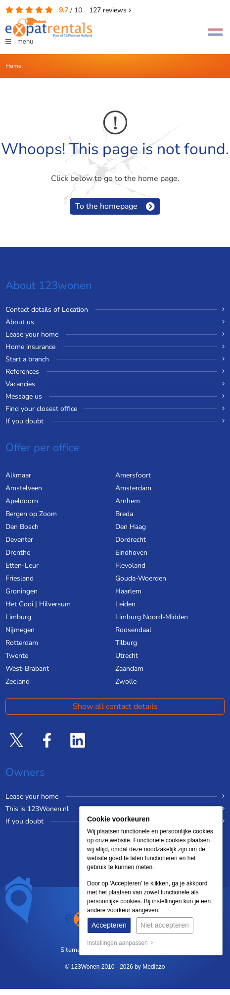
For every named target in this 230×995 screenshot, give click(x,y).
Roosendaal (133, 630)
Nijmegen (20, 630)
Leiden (125, 604)
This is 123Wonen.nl (37, 809)
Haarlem (128, 591)
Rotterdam (21, 642)
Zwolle (126, 681)
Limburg (18, 617)
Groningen (21, 591)
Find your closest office (41, 408)
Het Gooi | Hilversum (38, 604)
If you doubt (24, 421)
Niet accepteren (164, 925)
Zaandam (129, 668)
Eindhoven (131, 552)
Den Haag (130, 526)
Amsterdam (133, 488)
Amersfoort (133, 475)
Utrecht (126, 655)
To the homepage (106, 206)
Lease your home (31, 334)
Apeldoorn (21, 501)
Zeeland (17, 681)
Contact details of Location (46, 309)
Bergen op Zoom (31, 514)
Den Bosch (22, 526)
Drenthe (17, 552)
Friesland (19, 578)
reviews (110, 10)
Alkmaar (18, 475)
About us (19, 322)
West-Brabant (27, 668)
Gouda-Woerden (140, 578)
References (22, 371)
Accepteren (109, 925)
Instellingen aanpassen (120, 942)
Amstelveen (23, 488)
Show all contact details (115, 706)
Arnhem (127, 501)
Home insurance (30, 346)
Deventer (19, 539)
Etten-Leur (22, 565)
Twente (16, 655)
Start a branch (27, 359)
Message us (23, 396)
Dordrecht (130, 539)
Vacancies (20, 384)
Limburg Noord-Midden (151, 617)
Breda (124, 514)
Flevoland (130, 565)
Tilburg (126, 642)
